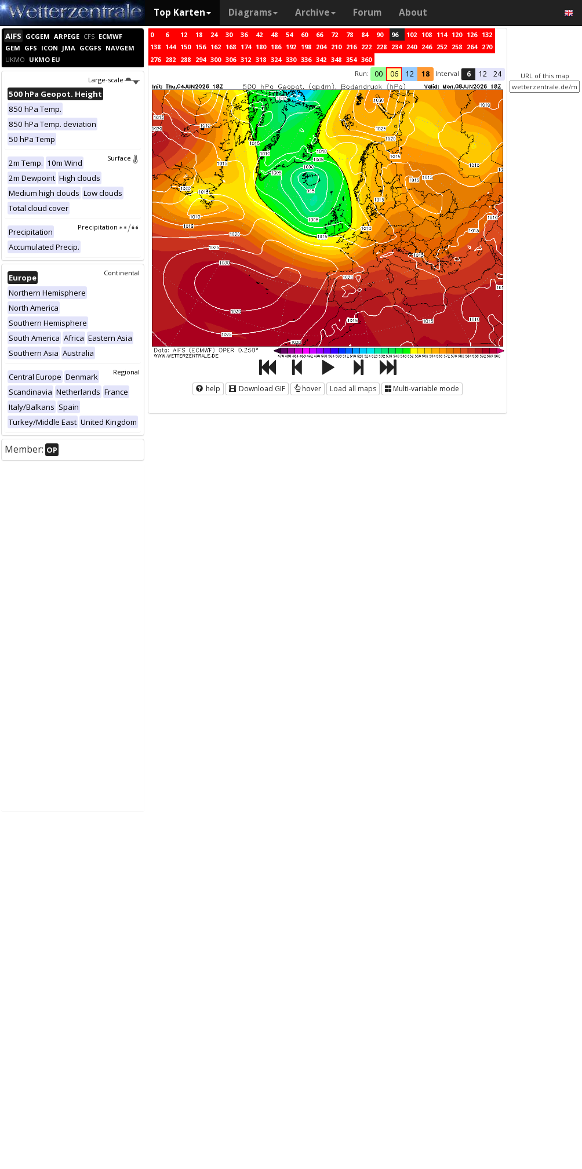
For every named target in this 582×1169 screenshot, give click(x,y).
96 (394, 34)
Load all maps (353, 389)
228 (381, 46)
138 (155, 46)
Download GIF (257, 389)
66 (319, 34)
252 (442, 46)
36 (244, 34)
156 (200, 46)
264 (472, 46)
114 (442, 34)
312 (246, 59)
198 (306, 46)
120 (457, 34)
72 (334, 34)
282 (170, 59)
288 (185, 59)
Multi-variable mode (422, 389)
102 (411, 34)
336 (306, 59)
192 (291, 46)
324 (276, 59)
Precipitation (109, 227)
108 (426, 34)
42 (259, 34)
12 (183, 34)
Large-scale (114, 79)
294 (200, 59)
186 (276, 46)
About (413, 12)
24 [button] (497, 74)
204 (321, 46)
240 (411, 46)
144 (170, 46)
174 (246, 46)
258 (457, 46)
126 (472, 34)
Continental (122, 272)
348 (336, 59)
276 (155, 59)
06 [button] (394, 74)
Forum (367, 12)
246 (426, 46)
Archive (315, 12)
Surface (123, 158)
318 (261, 59)
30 (228, 34)
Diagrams (253, 12)
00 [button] (378, 74)
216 (351, 46)
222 (366, 46)
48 (274, 34)
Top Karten (182, 12)
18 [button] (425, 74)
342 (321, 59)
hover (307, 389)
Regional (126, 371)
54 (289, 34)
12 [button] (410, 74)
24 (213, 34)
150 (185, 46)
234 (396, 46)
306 (230, 59)
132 (487, 34)
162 (215, 46)
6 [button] (469, 74)
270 (487, 46)
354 (351, 59)
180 (261, 46)
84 (364, 34)
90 (379, 34)
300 (215, 59)
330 (291, 59)
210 (336, 46)
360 (366, 59)
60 (304, 34)
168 (230, 46)
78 (349, 34)
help (208, 389)
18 (198, 34)
